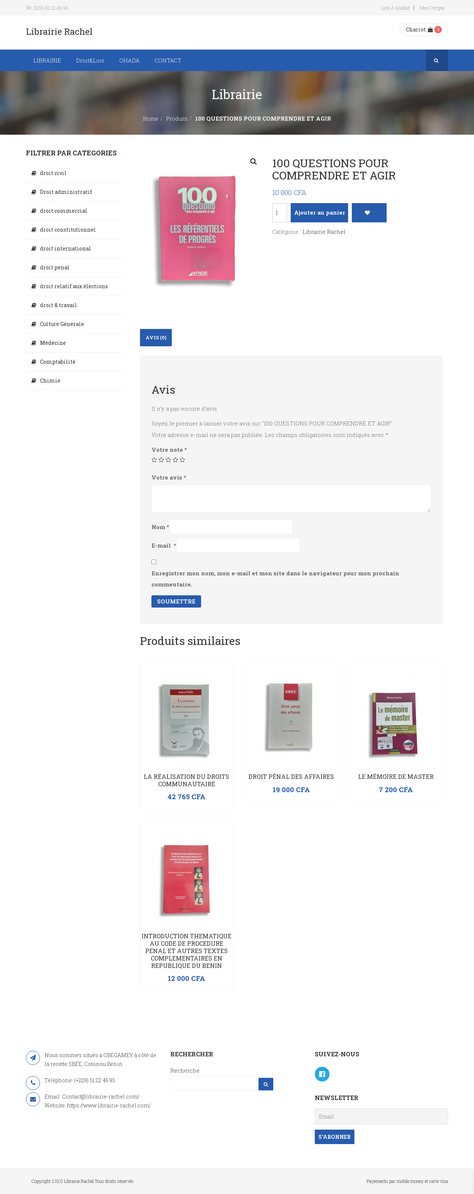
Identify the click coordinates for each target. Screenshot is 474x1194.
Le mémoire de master (396, 776)
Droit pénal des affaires (291, 776)
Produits (177, 118)
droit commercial (63, 210)
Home (150, 118)
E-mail (163, 545)
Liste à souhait (395, 8)
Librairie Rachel (324, 231)
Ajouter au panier (319, 212)
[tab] (156, 337)
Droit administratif (66, 191)
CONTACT (167, 60)
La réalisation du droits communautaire (186, 780)
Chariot (419, 29)
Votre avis (168, 477)
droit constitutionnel (68, 229)
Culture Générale (62, 323)
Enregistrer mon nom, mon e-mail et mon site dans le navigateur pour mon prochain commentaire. (275, 578)
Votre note (169, 449)
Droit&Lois (90, 60)
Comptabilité (58, 361)
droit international (65, 248)
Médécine (53, 342)
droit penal (55, 267)
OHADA (129, 60)
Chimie (50, 380)
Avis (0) (156, 337)
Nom (160, 527)
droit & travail (58, 305)
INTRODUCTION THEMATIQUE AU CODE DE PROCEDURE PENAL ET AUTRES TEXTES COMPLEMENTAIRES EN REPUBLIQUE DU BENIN (186, 950)
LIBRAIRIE (47, 60)
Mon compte (432, 8)
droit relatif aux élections (74, 286)
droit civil (53, 172)
